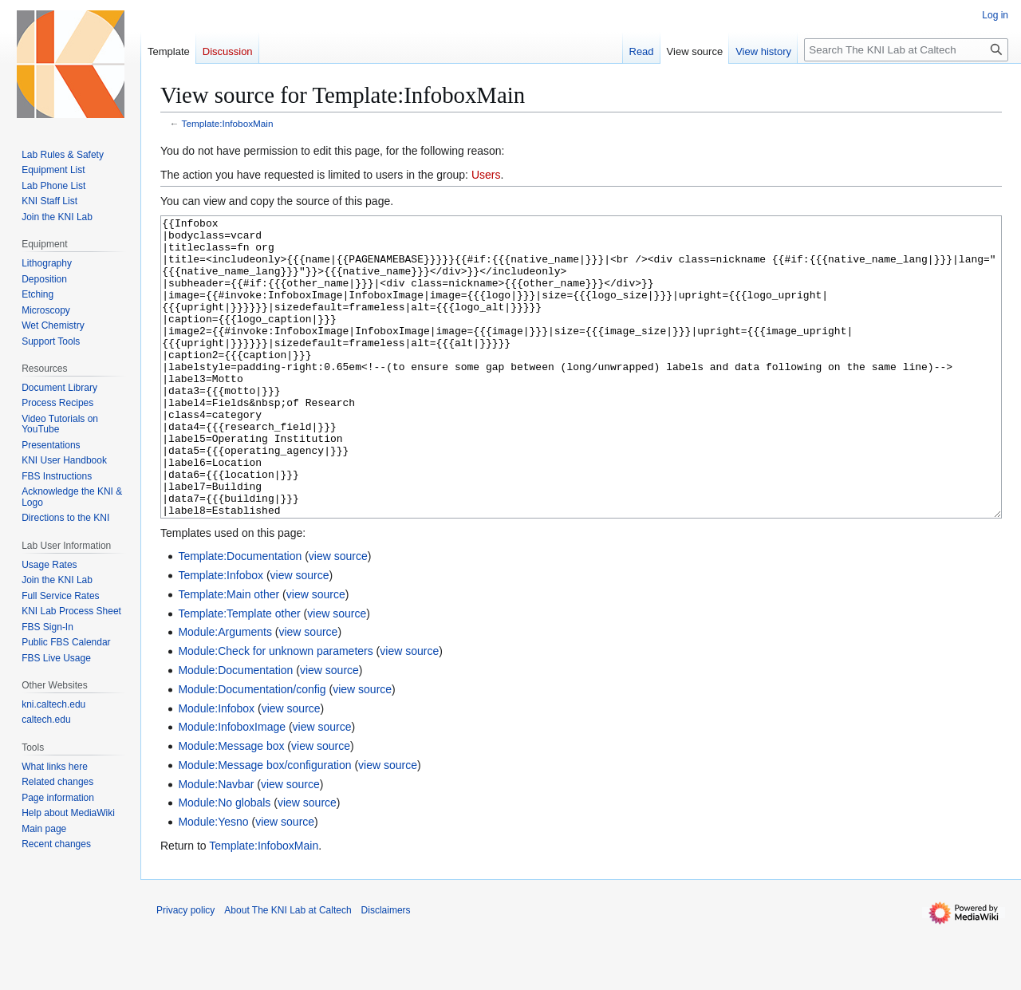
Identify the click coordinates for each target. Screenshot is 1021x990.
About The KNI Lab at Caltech (287, 970)
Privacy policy (185, 970)
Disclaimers (386, 970)
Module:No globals (224, 862)
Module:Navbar (216, 844)
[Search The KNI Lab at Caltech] (906, 49)
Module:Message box (231, 805)
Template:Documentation (240, 615)
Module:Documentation (235, 730)
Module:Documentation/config (251, 749)
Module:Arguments (225, 691)
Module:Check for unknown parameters (275, 710)
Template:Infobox (220, 635)
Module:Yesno (213, 881)
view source (338, 615)
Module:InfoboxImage (232, 786)
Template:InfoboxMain (228, 123)
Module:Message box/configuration (264, 824)
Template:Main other (228, 654)
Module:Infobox (216, 768)
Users (486, 174)
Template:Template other (239, 673)
